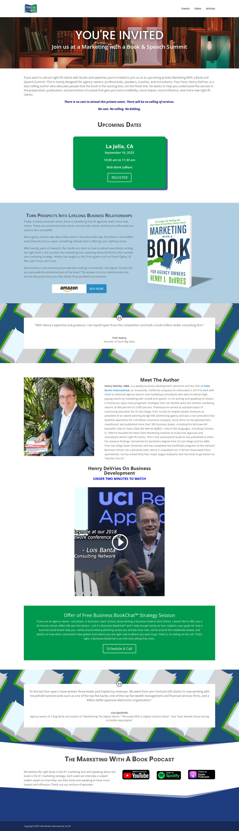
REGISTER (119, 177)
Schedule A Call (119, 648)
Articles (210, 8)
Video (197, 8)
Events (186, 8)
